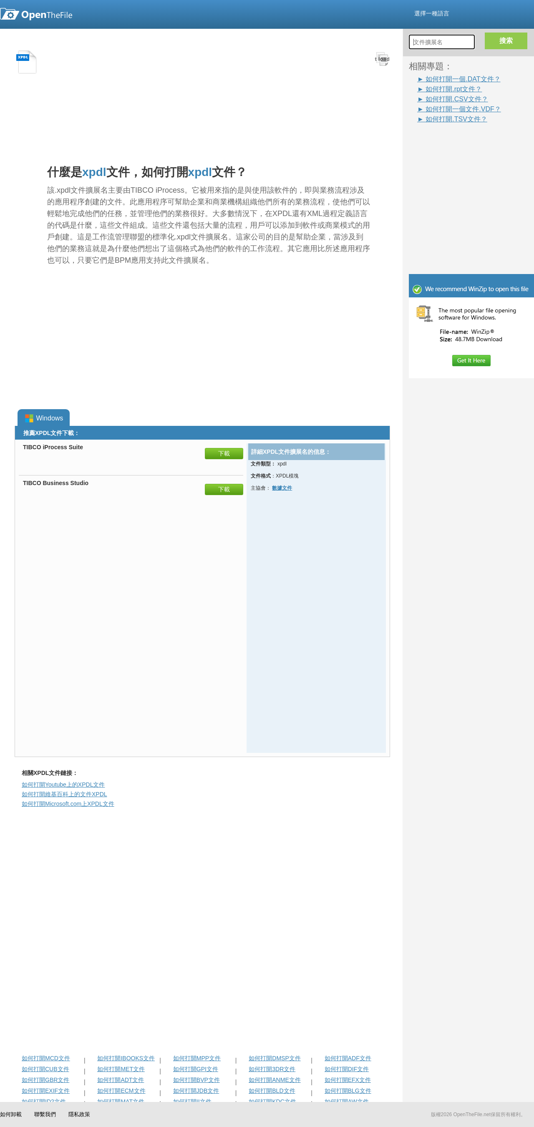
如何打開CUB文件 (45, 1069)
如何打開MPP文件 (197, 1058)
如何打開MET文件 (121, 1069)
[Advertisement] (459, 142)
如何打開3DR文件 (272, 1069)
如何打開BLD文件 (272, 1090)
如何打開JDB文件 (196, 1090)
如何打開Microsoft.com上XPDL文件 (68, 803)
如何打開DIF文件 (347, 1069)
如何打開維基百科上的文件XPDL (64, 794)
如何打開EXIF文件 (46, 1090)
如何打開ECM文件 (121, 1090)
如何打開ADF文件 (348, 1058)
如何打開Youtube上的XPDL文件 (63, 784)
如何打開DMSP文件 (274, 1058)
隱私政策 (79, 1114)
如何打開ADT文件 (120, 1080)
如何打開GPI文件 (195, 1069)
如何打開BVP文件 (196, 1080)
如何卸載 (11, 1114)
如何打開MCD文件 (46, 1058)
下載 (224, 453)
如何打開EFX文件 (348, 1080)
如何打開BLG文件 (348, 1090)
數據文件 (282, 488)
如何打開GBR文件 (45, 1080)
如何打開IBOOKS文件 (126, 1058)
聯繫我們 (45, 1114)
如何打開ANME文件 (274, 1080)
